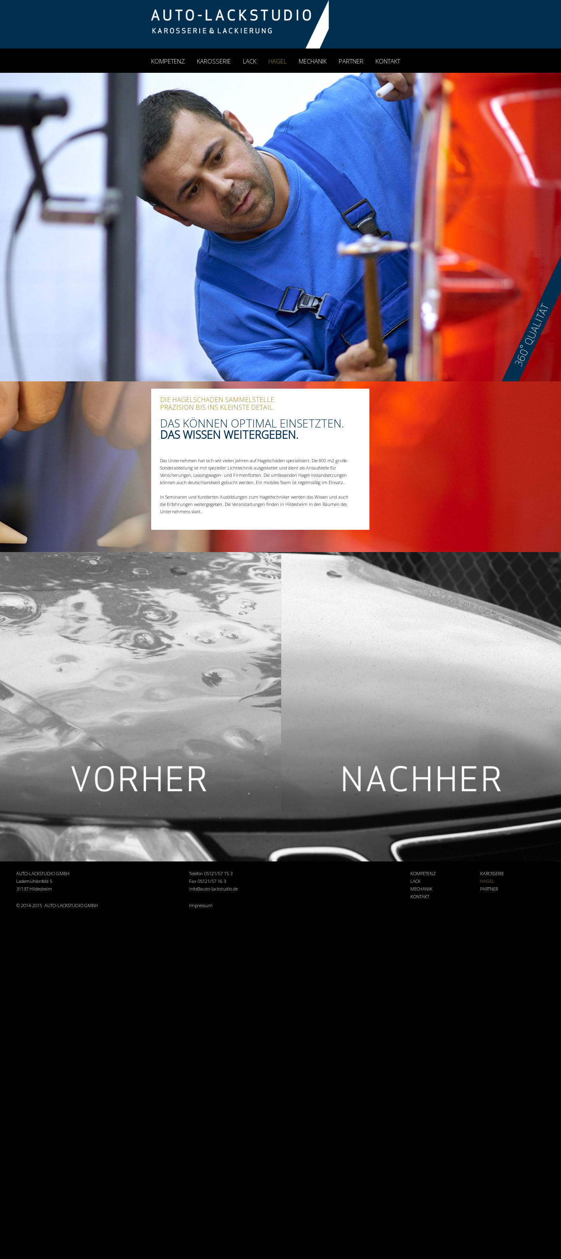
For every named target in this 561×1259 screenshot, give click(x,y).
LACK (249, 61)
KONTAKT (387, 61)
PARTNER (351, 61)
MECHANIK (313, 61)
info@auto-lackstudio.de (213, 889)
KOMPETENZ (168, 61)
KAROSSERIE (214, 61)
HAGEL (277, 61)
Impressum (201, 905)
